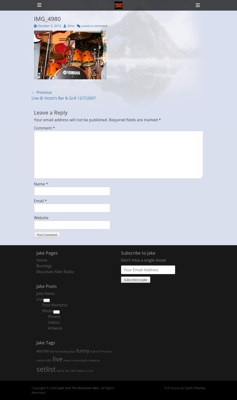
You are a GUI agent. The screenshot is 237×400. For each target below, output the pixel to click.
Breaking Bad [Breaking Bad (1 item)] (67, 351)
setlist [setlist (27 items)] (46, 369)
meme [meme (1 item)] (67, 360)
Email (40, 200)
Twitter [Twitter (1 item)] (80, 371)
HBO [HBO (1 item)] (48, 360)
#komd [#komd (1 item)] (54, 351)
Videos (54, 322)
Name (41, 184)
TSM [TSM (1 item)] (72, 371)
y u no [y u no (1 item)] (89, 371)
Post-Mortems (55, 305)
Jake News (45, 293)
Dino (70, 26)
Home (41, 260)
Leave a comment (95, 26)
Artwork (55, 328)
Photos (54, 316)
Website (41, 217)
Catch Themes (195, 388)
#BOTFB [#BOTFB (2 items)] (42, 351)
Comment (44, 128)
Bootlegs (44, 266)
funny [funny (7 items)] (82, 350)
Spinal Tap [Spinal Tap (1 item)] (63, 371)
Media (47, 310)
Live (39, 299)
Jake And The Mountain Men (78, 388)
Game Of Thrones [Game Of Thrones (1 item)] (101, 351)
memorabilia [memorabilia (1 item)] (79, 360)
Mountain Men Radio (55, 271)
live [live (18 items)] (58, 359)
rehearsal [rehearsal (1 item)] (94, 360)
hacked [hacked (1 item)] (40, 360)
